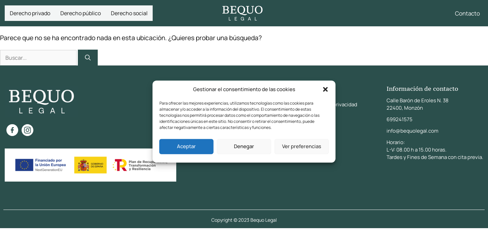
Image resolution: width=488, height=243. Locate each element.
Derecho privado (30, 13)
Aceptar (186, 146)
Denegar (244, 146)
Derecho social (129, 13)
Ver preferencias (301, 146)
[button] (325, 89)
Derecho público (80, 13)
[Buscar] (88, 58)
